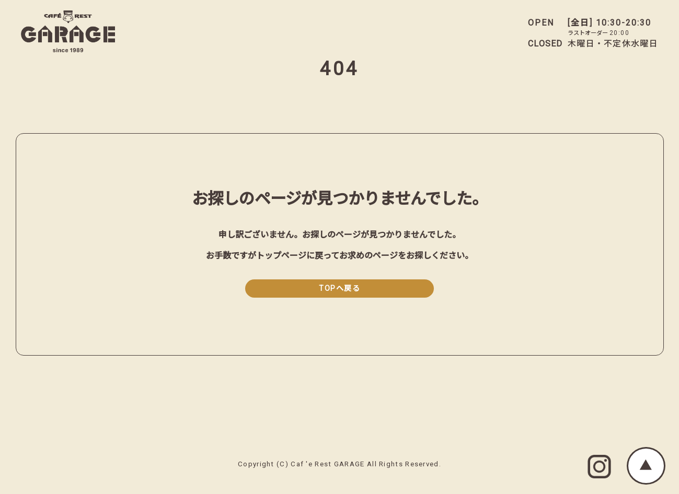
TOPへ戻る (339, 288)
